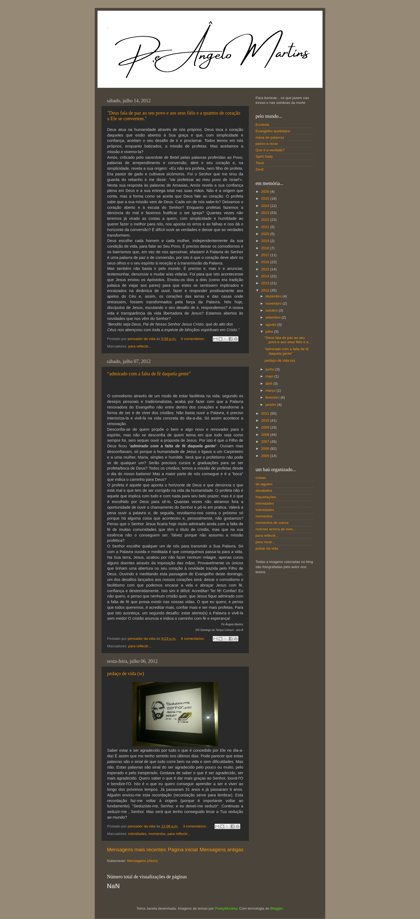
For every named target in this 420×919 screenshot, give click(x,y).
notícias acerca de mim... (276, 529)
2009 (265, 427)
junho (270, 369)
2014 (265, 276)
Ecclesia (262, 125)
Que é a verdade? (270, 150)
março (270, 390)
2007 (265, 442)
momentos (157, 834)
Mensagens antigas (221, 849)
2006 (265, 449)
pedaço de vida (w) (125, 673)
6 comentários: (193, 339)
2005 (265, 456)
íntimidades (265, 510)
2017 (265, 255)
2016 (265, 262)
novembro (274, 303)
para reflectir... (139, 346)
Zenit (260, 169)
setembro (273, 317)
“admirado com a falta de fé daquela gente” (149, 373)
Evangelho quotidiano (273, 131)
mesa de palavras (270, 137)
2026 (265, 192)
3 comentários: (195, 826)
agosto (271, 325)
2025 (265, 198)
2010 (265, 420)
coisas (261, 478)
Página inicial (183, 849)
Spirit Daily (264, 156)
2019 (265, 241)
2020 (265, 234)
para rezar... (265, 542)
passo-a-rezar (267, 144)
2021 (265, 227)
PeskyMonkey (226, 908)
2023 (265, 213)
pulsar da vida (267, 548)
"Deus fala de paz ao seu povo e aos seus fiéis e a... (288, 340)
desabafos (264, 491)
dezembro (274, 296)
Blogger (276, 908)
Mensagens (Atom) (142, 861)
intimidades (137, 834)
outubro (272, 310)
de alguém (264, 484)
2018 (265, 248)
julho (269, 332)
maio (269, 376)
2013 (265, 283)
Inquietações (266, 497)
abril (269, 383)
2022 (265, 220)
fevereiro (272, 397)
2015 (265, 269)
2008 (265, 435)
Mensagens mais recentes (136, 849)
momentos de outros (272, 523)
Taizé (260, 163)
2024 (265, 206)
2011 (265, 413)
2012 (265, 290)
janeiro (271, 405)
